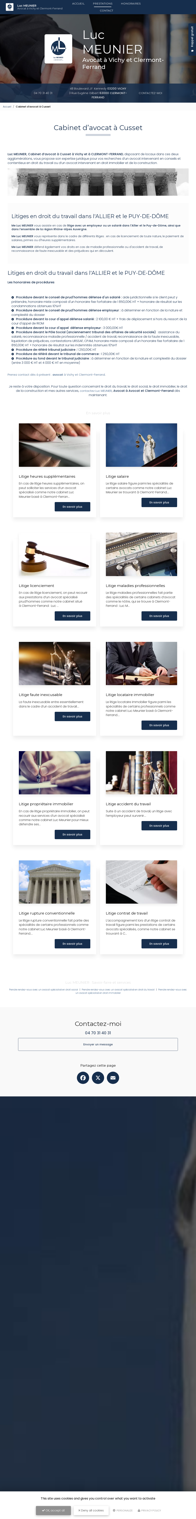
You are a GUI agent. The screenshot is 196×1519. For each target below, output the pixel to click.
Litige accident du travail (131, 819)
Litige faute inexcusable (42, 710)
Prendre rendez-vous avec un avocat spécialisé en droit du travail (139, 1005)
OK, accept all (53, 1510)
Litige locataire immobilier (132, 710)
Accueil (78, 3)
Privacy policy (149, 1510)
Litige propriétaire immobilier (48, 819)
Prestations (103, 3)
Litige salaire (118, 491)
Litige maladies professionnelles (138, 600)
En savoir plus (71, 522)
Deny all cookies (91, 1510)
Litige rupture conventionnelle (49, 928)
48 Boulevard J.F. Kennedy (98, 88)
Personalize (123, 1510)
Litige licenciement (38, 600)
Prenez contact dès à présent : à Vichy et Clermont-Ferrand (59, 390)
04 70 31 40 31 (44, 93)
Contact (106, 10)
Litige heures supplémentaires (49, 491)
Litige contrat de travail (129, 928)
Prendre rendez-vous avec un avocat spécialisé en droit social (52, 1005)
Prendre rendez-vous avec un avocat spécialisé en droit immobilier (98, 1008)
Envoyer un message (98, 1060)
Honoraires (131, 3)
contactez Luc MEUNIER (96, 406)
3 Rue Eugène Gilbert (98, 95)
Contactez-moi (149, 93)
